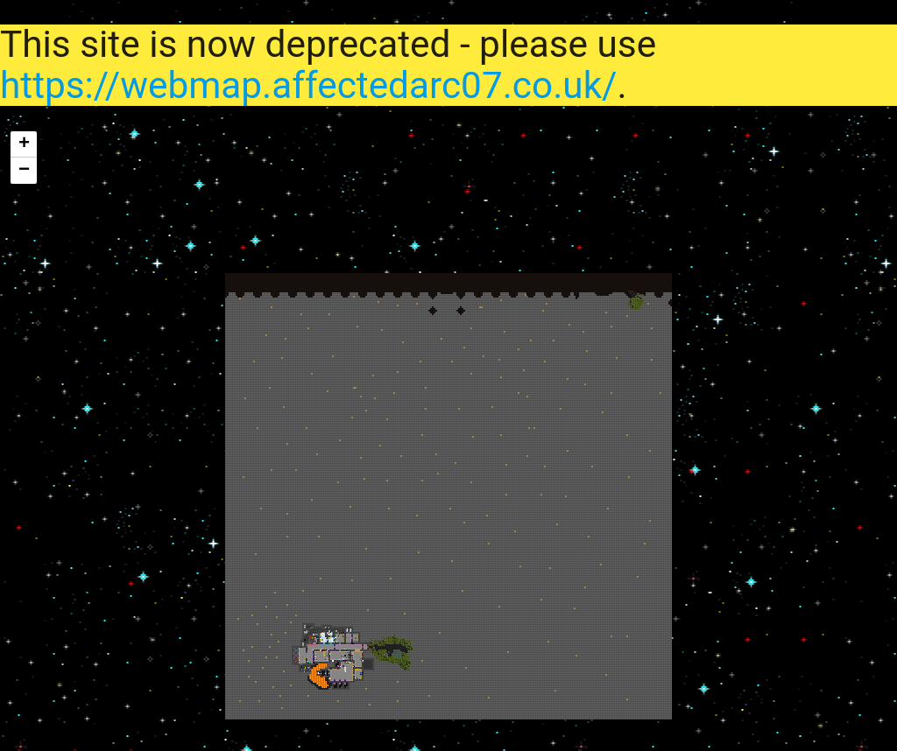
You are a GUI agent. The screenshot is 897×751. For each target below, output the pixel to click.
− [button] (24, 171)
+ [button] (24, 144)
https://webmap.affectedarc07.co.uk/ (309, 85)
